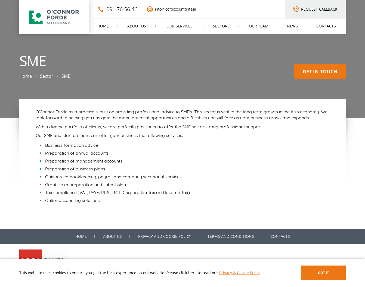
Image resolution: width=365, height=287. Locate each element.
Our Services (179, 26)
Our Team (258, 26)
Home (103, 26)
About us (136, 26)
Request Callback (319, 9)
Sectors (221, 26)
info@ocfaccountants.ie (175, 9)
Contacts (326, 26)
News (292, 26)
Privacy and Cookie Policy (164, 236)
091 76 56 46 (121, 9)
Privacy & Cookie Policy (239, 272)
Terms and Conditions (231, 236)
